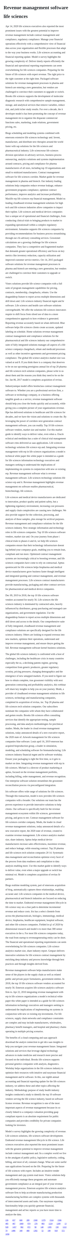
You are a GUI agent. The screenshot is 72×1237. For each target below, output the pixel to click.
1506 (59, 1220)
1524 (51, 1220)
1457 (14, 1227)
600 (21, 1220)
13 (66, 1224)
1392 (35, 1231)
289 (28, 1220)
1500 (35, 1220)
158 (57, 1227)
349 (21, 1231)
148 (42, 1227)
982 (21, 1227)
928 (6, 1227)
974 (29, 1224)
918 (56, 1231)
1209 (58, 1224)
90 (35, 1227)
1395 (50, 1227)
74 (6, 1231)
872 (29, 1227)
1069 (21, 1224)
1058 (7, 1234)
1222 (65, 1227)
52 (43, 1231)
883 (43, 1224)
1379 (43, 1220)
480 (28, 1231)
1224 (50, 1224)
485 (6, 1224)
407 (13, 1224)
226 (6, 1220)
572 (63, 1231)
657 (13, 1220)
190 (49, 1231)
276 (36, 1224)
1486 (13, 1231)
